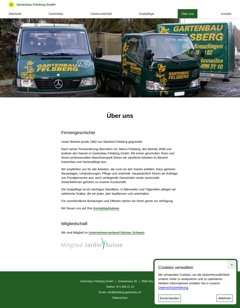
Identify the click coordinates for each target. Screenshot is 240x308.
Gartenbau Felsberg (32, 4)
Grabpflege (146, 13)
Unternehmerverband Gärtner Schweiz (116, 232)
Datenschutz (120, 297)
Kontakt (226, 13)
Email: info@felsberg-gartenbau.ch (120, 292)
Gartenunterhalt (101, 13)
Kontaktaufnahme (106, 208)
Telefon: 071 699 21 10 (120, 286)
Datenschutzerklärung (173, 287)
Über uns (187, 13)
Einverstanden (169, 298)
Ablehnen (224, 298)
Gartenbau (56, 13)
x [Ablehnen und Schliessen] (232, 264)
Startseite (15, 13)
